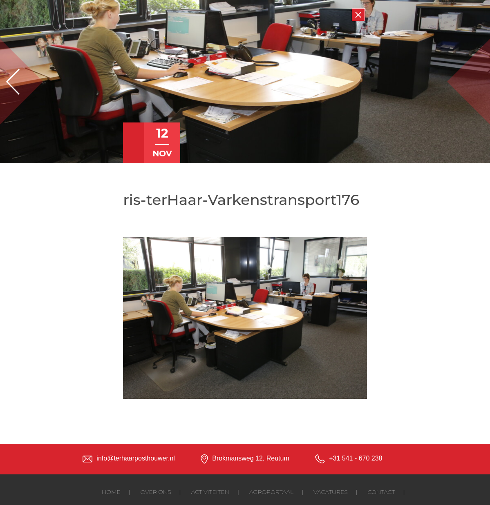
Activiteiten (210, 492)
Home (111, 492)
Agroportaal (271, 492)
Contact (381, 492)
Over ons (156, 492)
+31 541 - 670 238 (355, 458)
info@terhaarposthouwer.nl (135, 458)
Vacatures (330, 492)
